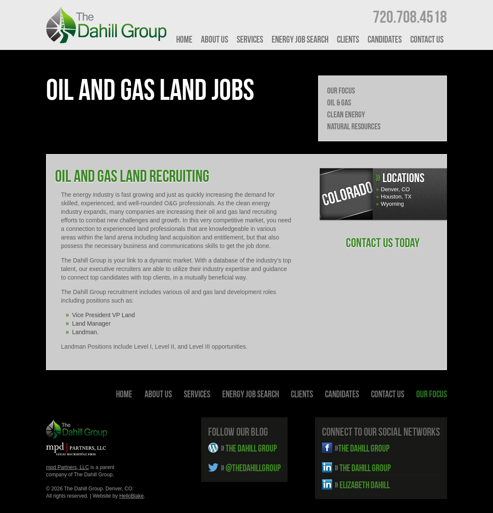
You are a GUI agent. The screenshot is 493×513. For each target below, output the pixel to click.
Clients (348, 39)
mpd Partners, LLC (67, 467)
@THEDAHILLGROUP (251, 468)
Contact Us (427, 39)
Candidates (385, 39)
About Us (214, 39)
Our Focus (341, 90)
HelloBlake (131, 496)
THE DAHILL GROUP (249, 448)
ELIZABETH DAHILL (362, 485)
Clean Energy (346, 114)
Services (250, 39)
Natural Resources (353, 126)
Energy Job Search (300, 39)
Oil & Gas (339, 102)
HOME (184, 39)
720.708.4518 (410, 16)
